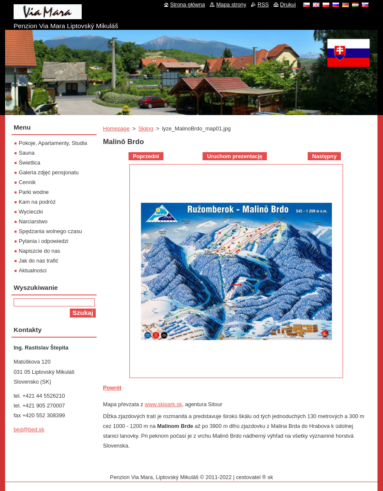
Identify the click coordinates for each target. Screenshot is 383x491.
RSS (263, 4)
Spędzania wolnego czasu (50, 231)
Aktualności (32, 270)
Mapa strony (231, 4)
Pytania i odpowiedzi (44, 241)
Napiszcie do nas (39, 251)
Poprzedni (146, 156)
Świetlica (29, 162)
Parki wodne (34, 192)
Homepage (116, 128)
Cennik (27, 182)
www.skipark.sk (163, 404)
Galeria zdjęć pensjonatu (49, 172)
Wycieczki (31, 211)
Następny (324, 156)
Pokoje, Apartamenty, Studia (53, 143)
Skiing (145, 128)
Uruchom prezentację (234, 156)
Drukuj (288, 4)
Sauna (26, 153)
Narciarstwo (33, 221)
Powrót (112, 387)
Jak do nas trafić (38, 260)
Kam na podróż (37, 202)
